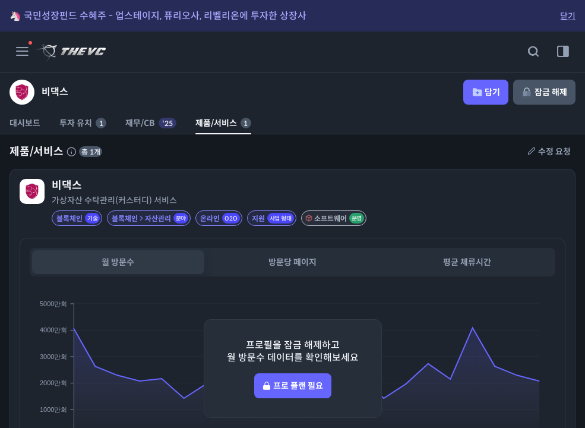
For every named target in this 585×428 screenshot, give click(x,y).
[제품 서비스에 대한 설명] (71, 151)
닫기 (567, 16)
